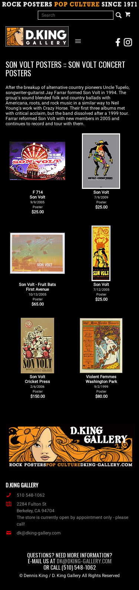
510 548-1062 (25, 495)
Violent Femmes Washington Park (101, 383)
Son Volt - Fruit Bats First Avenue (37, 291)
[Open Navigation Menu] (79, 41)
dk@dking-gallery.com (33, 533)
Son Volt (101, 197)
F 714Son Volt (37, 199)
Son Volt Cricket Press (37, 383)
